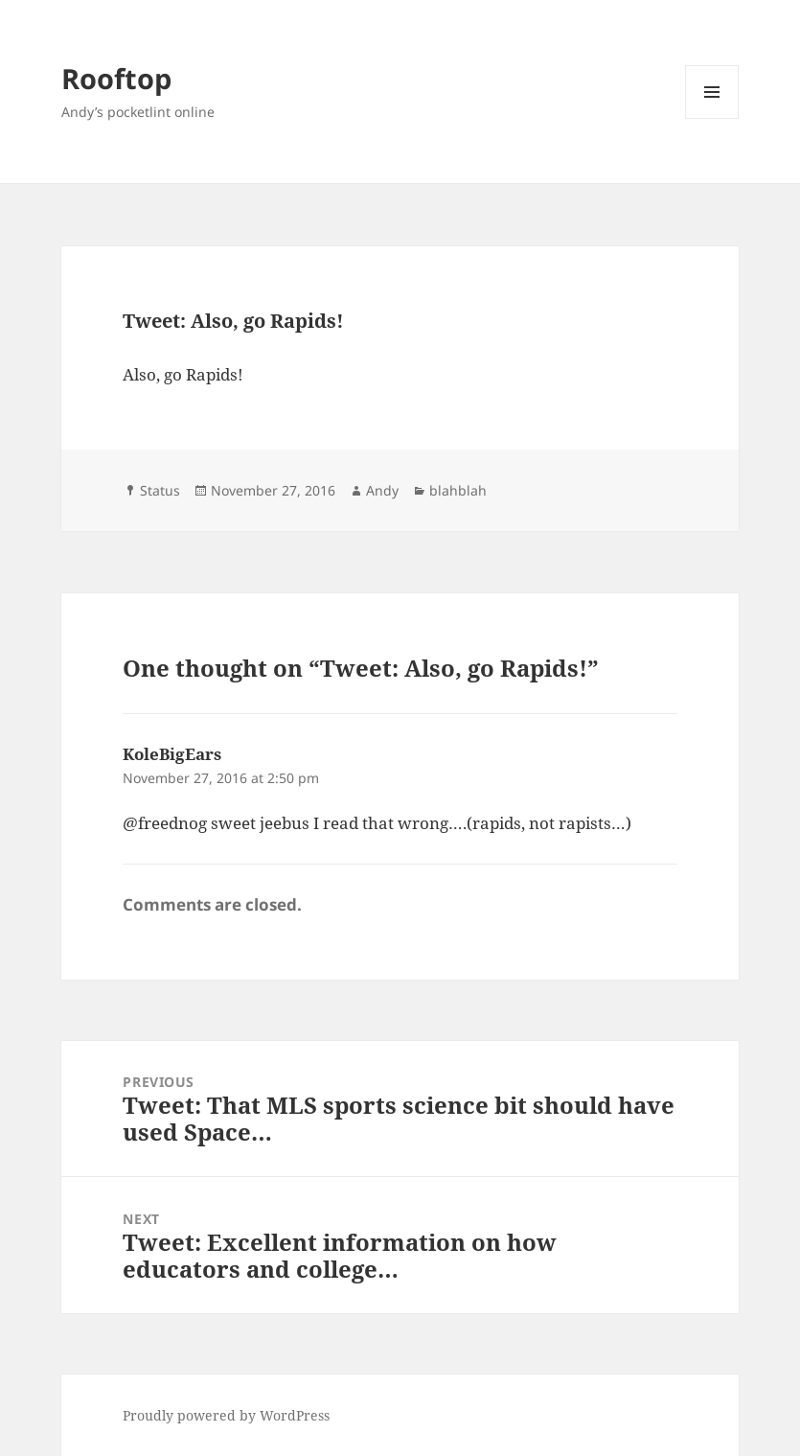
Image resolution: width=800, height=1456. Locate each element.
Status (160, 490)
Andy (382, 490)
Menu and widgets (712, 118)
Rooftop (116, 78)
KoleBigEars (172, 754)
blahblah (458, 490)
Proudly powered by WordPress (226, 1415)
